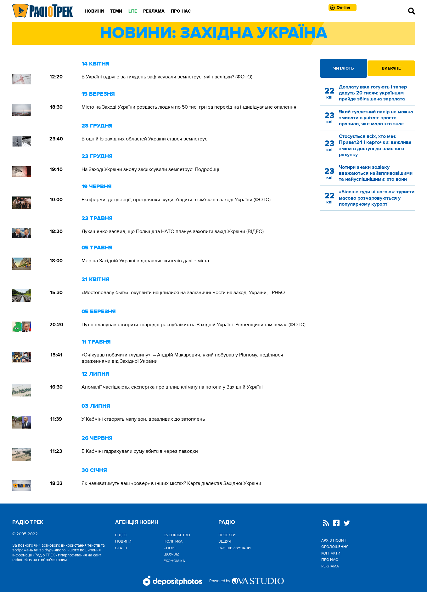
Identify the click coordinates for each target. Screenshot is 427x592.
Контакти (330, 553)
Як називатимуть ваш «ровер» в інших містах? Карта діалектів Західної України (171, 483)
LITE (132, 11)
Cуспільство (177, 535)
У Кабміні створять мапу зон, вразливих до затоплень (143, 419)
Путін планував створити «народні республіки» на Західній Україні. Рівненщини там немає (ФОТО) (193, 325)
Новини (94, 11)
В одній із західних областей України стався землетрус (144, 139)
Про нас (181, 11)
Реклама (154, 11)
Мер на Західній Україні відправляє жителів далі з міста (145, 261)
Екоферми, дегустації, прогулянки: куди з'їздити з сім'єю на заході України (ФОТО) (176, 199)
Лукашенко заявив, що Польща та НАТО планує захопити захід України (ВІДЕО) (172, 231)
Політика (173, 541)
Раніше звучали (234, 548)
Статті (121, 548)
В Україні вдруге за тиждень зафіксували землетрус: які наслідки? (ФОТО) (166, 77)
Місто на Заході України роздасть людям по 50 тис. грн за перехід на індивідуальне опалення (188, 107)
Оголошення (334, 546)
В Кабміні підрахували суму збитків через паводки (139, 451)
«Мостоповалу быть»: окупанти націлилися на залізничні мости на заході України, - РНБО (183, 292)
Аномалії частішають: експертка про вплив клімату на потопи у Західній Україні (172, 387)
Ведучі (225, 541)
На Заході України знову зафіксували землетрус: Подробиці (150, 169)
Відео (120, 535)
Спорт (170, 548)
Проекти (226, 535)
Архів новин (333, 540)
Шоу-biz (171, 554)
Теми (116, 11)
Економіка (174, 561)
